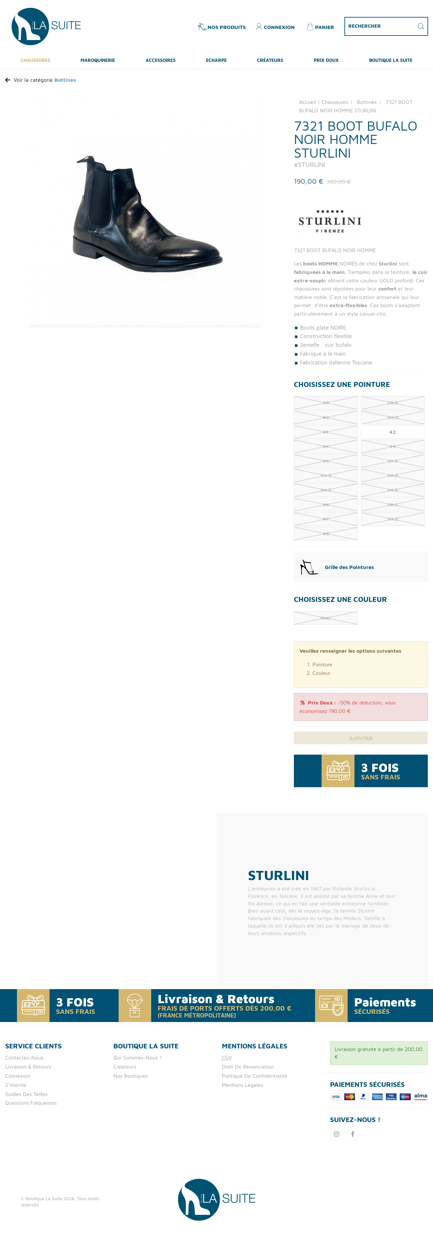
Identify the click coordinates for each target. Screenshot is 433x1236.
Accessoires (161, 62)
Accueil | (309, 105)
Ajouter (361, 741)
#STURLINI (309, 167)
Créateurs (270, 62)
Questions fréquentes (31, 1107)
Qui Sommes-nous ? (137, 1061)
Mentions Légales (242, 1088)
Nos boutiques (130, 1079)
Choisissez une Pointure (342, 386)
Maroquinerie (97, 62)
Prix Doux (326, 62)
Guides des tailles (26, 1098)
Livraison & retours (28, 1070)
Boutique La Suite (390, 62)
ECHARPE (216, 62)
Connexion (17, 1079)
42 (392, 434)
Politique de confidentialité (254, 1079)
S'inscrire (15, 1088)
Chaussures (35, 62)
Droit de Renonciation (248, 1070)
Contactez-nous (24, 1061)
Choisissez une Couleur (340, 602)
